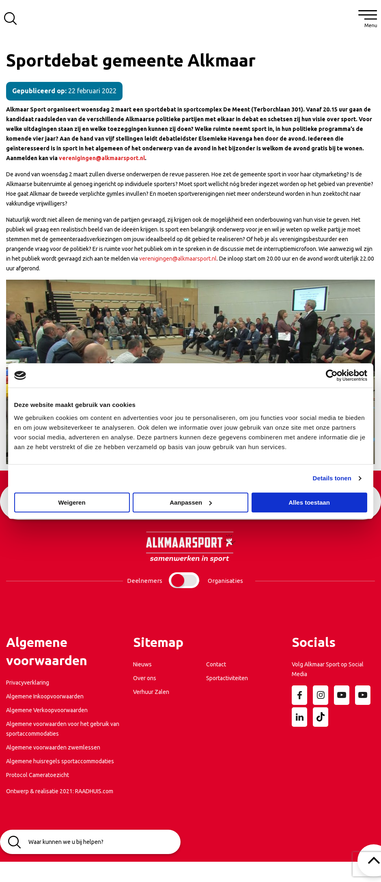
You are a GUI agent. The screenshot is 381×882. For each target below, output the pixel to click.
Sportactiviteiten (227, 678)
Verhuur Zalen (151, 692)
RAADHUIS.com (94, 791)
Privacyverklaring (27, 682)
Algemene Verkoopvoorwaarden (47, 710)
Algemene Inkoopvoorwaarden (45, 696)
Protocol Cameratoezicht (37, 775)
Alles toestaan (309, 502)
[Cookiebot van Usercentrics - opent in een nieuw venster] (331, 375)
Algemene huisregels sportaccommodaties (60, 761)
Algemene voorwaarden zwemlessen (53, 747)
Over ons (144, 678)
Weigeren (71, 502)
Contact (216, 664)
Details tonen (332, 478)
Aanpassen (191, 502)
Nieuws (142, 664)
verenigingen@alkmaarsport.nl (102, 158)
